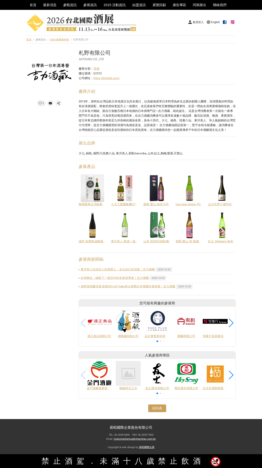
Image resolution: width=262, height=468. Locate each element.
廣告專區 (179, 5)
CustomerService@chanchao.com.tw (135, 438)
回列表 (157, 408)
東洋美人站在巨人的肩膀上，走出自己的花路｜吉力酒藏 (118, 269)
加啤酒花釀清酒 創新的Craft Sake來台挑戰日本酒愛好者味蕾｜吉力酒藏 (128, 286)
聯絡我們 (219, 5)
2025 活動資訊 (115, 5)
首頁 (33, 5)
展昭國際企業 (147, 447)
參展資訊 (90, 5)
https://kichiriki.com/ (106, 78)
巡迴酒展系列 (40, 15)
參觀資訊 (70, 5)
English (215, 22)
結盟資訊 (139, 5)
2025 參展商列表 (59, 39)
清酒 (96, 68)
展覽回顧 (159, 5)
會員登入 (198, 22)
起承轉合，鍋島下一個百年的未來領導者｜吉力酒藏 (115, 278)
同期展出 (199, 5)
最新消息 (50, 5)
